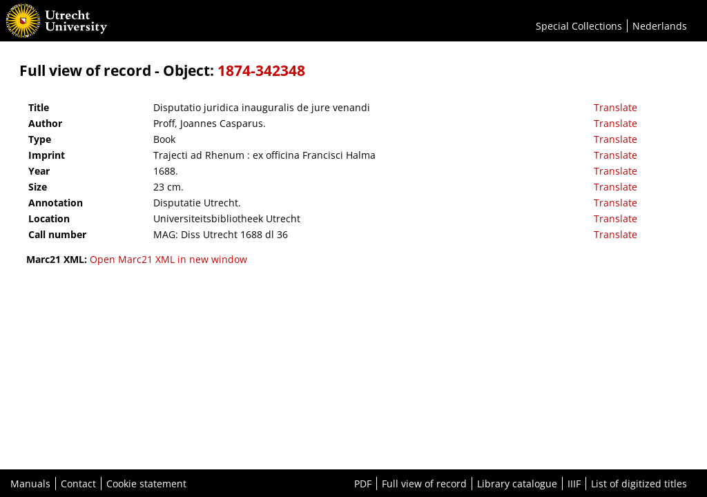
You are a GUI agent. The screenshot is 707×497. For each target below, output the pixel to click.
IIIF (574, 483)
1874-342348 (261, 70)
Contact (78, 483)
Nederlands (659, 25)
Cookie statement (146, 483)
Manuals (30, 483)
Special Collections (579, 25)
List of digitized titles (639, 483)
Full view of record (424, 483)
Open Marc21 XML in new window (168, 259)
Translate (615, 107)
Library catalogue (517, 483)
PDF (362, 483)
